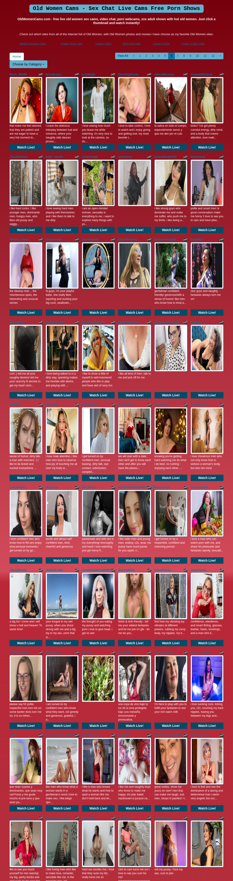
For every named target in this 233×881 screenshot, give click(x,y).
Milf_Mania (89, 378)
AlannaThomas (19, 500)
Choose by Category (28, 64)
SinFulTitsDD (199, 378)
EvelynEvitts (199, 317)
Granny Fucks (161, 43)
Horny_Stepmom (20, 622)
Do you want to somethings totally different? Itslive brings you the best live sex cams (116, 838)
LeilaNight (88, 74)
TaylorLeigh (162, 378)
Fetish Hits (112, 874)
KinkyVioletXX (163, 500)
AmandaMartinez (202, 74)
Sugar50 (123, 561)
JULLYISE (124, 683)
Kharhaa (15, 317)
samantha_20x (91, 683)
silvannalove (54, 196)
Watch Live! (26, 126)
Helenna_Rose (19, 196)
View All (123, 55)
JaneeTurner (199, 439)
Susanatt (196, 257)
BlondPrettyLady (93, 257)
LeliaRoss (124, 622)
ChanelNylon (199, 622)
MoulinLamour (200, 561)
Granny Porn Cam (71, 43)
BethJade (52, 317)
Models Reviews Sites (33, 43)
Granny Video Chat (192, 43)
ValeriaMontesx (164, 74)
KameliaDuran (55, 257)
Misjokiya (52, 378)
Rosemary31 (90, 317)
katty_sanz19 (54, 135)
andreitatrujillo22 (165, 135)
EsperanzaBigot (201, 683)
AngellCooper (163, 622)
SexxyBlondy (18, 439)
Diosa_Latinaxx (201, 500)
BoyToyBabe (126, 439)
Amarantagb (90, 135)
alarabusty (125, 135)
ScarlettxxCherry (165, 683)
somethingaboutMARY (96, 439)
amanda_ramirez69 (166, 257)
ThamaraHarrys (20, 683)
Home (17, 56)
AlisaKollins (53, 500)
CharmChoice (18, 135)
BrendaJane (53, 74)
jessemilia (124, 500)
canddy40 (88, 622)
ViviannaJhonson (21, 743)
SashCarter (161, 317)
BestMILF (197, 196)
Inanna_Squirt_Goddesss (62, 561)
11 (205, 55)
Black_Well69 (18, 74)
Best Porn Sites (132, 43)
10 (197, 55)
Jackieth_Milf (54, 439)
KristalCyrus (162, 439)
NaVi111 (87, 500)
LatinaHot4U (18, 378)
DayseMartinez (127, 196)
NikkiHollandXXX (129, 257)
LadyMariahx (90, 561)
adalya (14, 561)
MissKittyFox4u (128, 74)
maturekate (198, 135)
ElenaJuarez (126, 317)
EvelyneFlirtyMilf (165, 196)
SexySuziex (17, 257)
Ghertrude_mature (58, 622)
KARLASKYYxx (56, 683)
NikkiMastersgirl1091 (168, 561)
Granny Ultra (103, 43)
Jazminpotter (90, 196)
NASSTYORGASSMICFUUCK (137, 378)
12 (213, 55)
